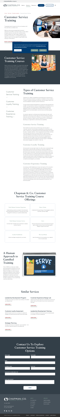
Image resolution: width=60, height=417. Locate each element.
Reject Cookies (34, 50)
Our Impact (32, 403)
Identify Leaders (47, 400)
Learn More (8, 304)
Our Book (32, 405)
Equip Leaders (46, 403)
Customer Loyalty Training (12, 104)
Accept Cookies (43, 50)
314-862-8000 (7, 403)
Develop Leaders (15, 13)
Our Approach (33, 400)
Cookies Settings (17, 50)
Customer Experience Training (10, 114)
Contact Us (41, 5)
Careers (32, 407)
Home (5, 13)
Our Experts (32, 402)
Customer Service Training (12, 94)
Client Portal (50, 5)
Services (9, 13)
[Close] (47, 43)
